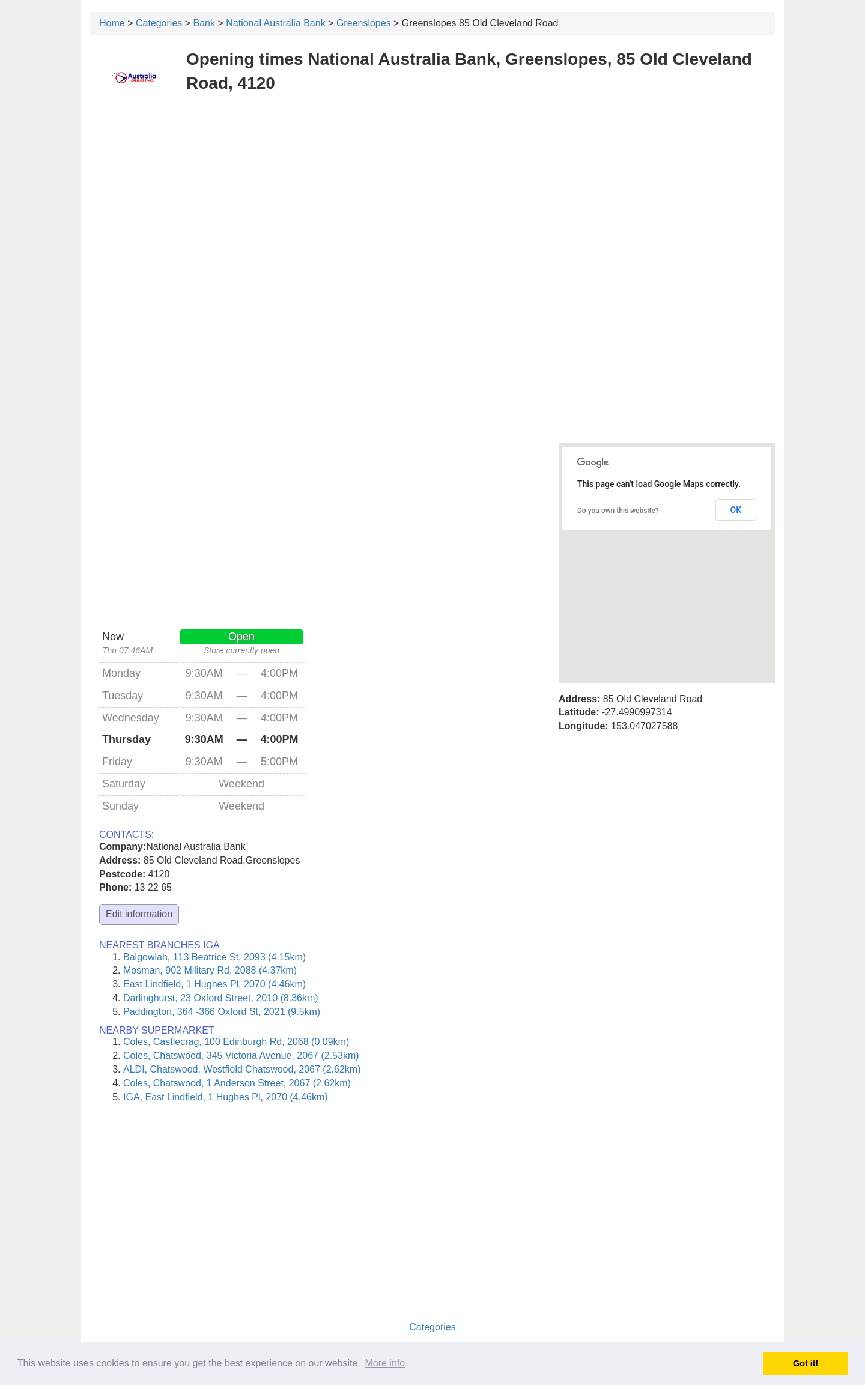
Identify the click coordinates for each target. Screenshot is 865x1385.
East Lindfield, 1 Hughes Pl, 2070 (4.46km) (214, 984)
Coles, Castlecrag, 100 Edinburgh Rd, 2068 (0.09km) (236, 1042)
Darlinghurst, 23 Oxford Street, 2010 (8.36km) (220, 998)
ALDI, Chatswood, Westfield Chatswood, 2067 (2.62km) (241, 1069)
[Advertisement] (432, 191)
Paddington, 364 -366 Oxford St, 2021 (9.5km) (221, 1012)
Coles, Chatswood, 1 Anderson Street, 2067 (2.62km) (237, 1083)
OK (736, 510)
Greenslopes (363, 23)
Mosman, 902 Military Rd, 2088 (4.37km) (210, 970)
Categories (159, 23)
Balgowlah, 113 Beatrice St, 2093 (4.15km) (214, 957)
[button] (667, 552)
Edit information (139, 914)
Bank (204, 23)
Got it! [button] (805, 1363)
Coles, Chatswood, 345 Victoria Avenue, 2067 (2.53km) (241, 1055)
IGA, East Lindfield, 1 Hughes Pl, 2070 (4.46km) (225, 1097)
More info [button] (385, 1363)
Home (112, 23)
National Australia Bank (275, 23)
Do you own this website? (618, 510)
